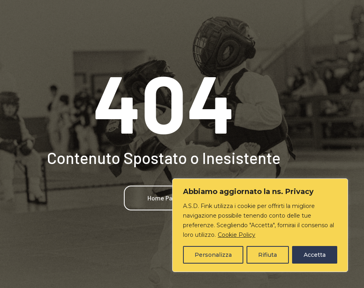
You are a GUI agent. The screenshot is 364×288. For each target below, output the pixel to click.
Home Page (163, 198)
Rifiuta (267, 254)
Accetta (315, 254)
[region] (260, 225)
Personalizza (213, 254)
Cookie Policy (236, 234)
